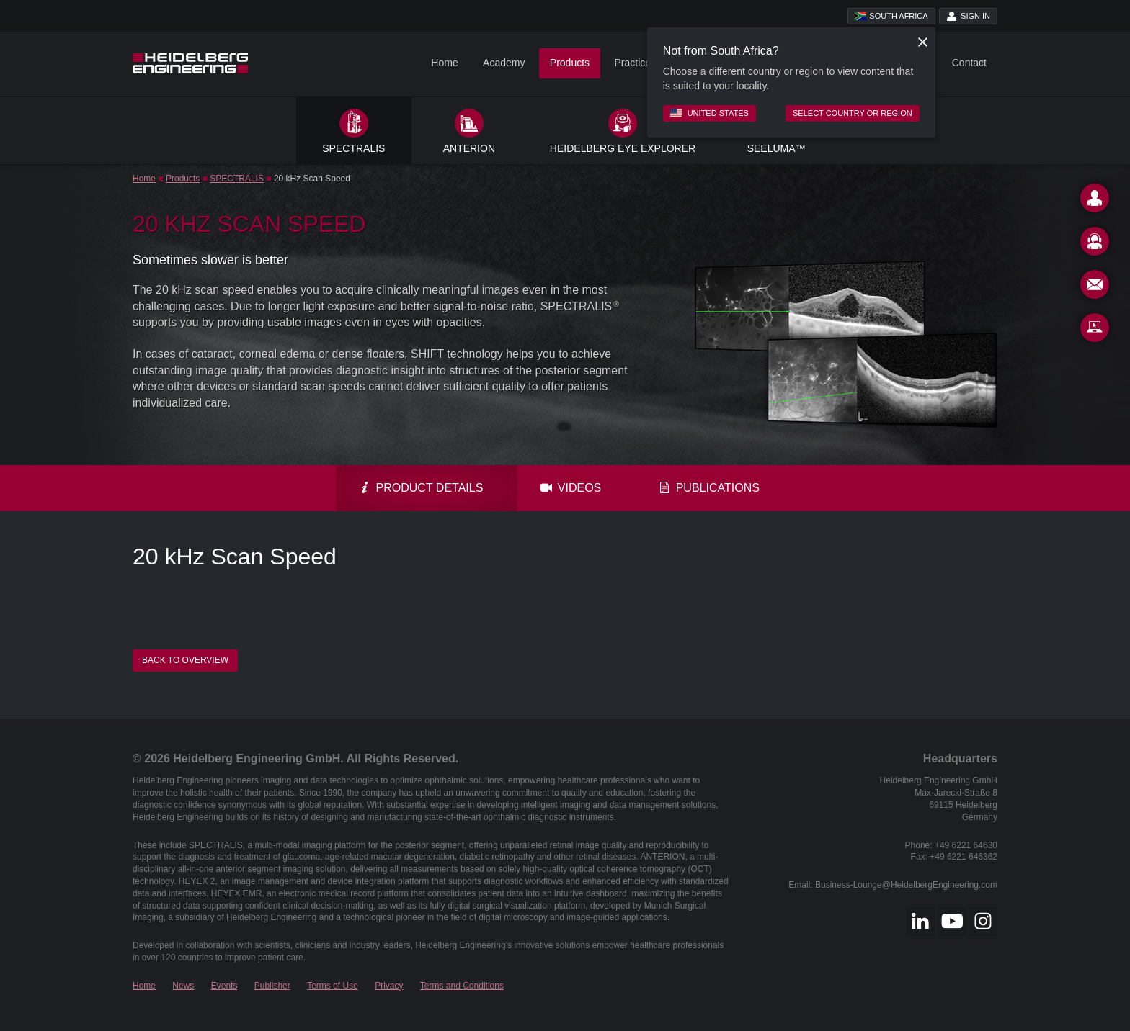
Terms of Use (332, 986)
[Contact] (1094, 201)
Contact (969, 62)
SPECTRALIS (237, 179)
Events (224, 986)
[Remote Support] (1094, 330)
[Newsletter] (1094, 287)
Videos (570, 488)
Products (570, 62)
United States (709, 113)
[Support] (1094, 244)
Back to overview (185, 660)
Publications (709, 488)
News (183, 986)
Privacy (389, 986)
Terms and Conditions (462, 986)
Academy (504, 62)
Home (444, 62)
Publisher (272, 986)
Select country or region (852, 113)
